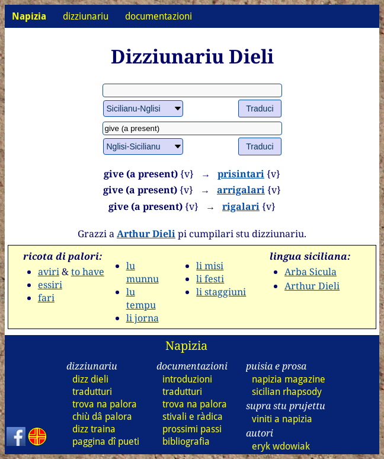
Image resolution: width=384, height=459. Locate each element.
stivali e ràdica (192, 416)
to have (87, 271)
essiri (50, 284)
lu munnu (142, 272)
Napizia (186, 345)
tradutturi (92, 391)
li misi (209, 265)
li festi (210, 278)
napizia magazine (288, 379)
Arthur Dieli (146, 233)
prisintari (240, 173)
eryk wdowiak (281, 446)
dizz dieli (90, 379)
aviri (48, 271)
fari (46, 297)
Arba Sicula (310, 271)
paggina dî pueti (105, 441)
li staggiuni (221, 291)
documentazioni (158, 16)
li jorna (142, 317)
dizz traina (94, 429)
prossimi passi (192, 429)
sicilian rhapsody (287, 391)
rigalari (241, 206)
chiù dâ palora (102, 416)
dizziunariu (85, 16)
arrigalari (241, 189)
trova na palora (104, 404)
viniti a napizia (282, 419)
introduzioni (187, 379)
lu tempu (141, 298)
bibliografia (186, 441)
